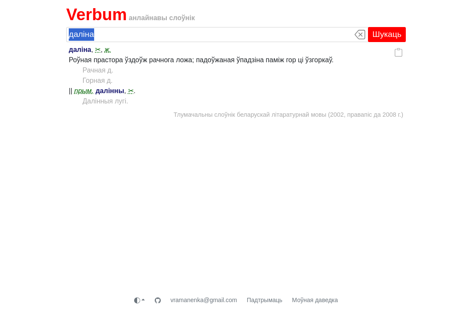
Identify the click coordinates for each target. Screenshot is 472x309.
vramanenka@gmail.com (203, 300)
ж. (107, 49)
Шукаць (387, 34)
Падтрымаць (264, 300)
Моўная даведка (315, 300)
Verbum (96, 14)
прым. (84, 90)
